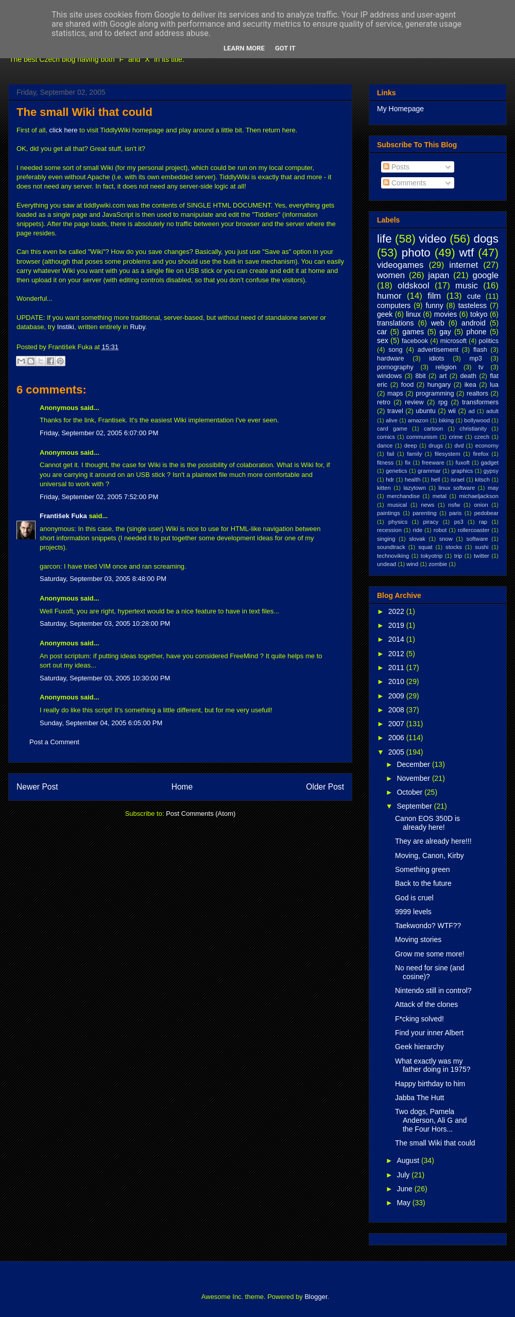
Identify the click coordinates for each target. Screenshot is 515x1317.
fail (390, 454)
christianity (473, 428)
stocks (453, 547)
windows (389, 376)
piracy (431, 522)
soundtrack (391, 547)
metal (440, 496)
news (427, 505)
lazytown (414, 488)
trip (458, 556)
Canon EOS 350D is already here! (427, 822)
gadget (490, 462)
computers (393, 305)
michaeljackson (479, 496)
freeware (433, 462)
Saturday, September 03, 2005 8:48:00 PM (103, 579)
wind (412, 564)
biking (446, 420)
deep (410, 445)
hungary (439, 384)
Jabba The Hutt (419, 1097)
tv (481, 367)
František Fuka (63, 516)
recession (389, 530)
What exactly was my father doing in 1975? (433, 1065)
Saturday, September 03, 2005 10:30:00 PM (105, 678)
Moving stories (418, 939)
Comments (404, 183)
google (486, 275)
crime (455, 437)
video (433, 238)
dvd (459, 445)
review (414, 402)
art (443, 376)
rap (483, 522)
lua (494, 384)
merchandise (403, 496)
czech (481, 437)
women (391, 275)
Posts (396, 167)
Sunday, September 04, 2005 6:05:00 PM (101, 723)
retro (383, 402)
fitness (385, 462)
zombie (437, 564)
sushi (481, 547)
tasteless (472, 305)
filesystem (447, 454)
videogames (400, 265)
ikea (470, 384)
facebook (415, 341)
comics (386, 437)
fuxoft (463, 462)
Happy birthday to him (430, 1084)
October (410, 792)
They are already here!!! (433, 841)
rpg (443, 402)
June (405, 1189)
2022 (397, 611)
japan (438, 275)
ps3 (459, 522)
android (473, 323)
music (466, 285)
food (407, 384)
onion (481, 505)
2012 (397, 653)
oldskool (414, 285)
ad (471, 411)
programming (435, 393)
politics (489, 341)
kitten (384, 488)
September (415, 806)
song (395, 349)
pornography (395, 367)
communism (421, 437)
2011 (397, 667)
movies (445, 314)
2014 (397, 639)
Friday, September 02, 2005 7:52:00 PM (99, 497)
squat (425, 547)
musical (397, 505)
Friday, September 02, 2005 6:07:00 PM (99, 433)
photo (416, 252)
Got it (285, 48)
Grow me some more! (430, 954)
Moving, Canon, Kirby (429, 855)
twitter (481, 556)
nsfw (454, 505)
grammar (429, 471)
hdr (390, 479)
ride (417, 530)
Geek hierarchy (419, 1046)
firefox (480, 454)
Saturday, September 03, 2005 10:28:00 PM (105, 623)
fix (407, 462)
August (409, 1160)
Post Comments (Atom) (200, 813)
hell (435, 479)
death (468, 376)
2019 (397, 625)
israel (458, 479)
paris (455, 513)
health (412, 479)
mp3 (475, 358)
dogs (486, 238)
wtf (466, 252)
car (382, 332)
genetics (396, 471)
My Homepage (400, 109)
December (414, 764)
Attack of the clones (426, 1004)
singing (386, 539)
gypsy (491, 471)
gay (445, 332)
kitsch (482, 479)
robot (440, 530)
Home (182, 786)
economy (487, 445)
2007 (397, 724)
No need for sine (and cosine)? (430, 972)
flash (480, 349)
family (414, 454)
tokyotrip (431, 556)
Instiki (65, 327)
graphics (462, 471)
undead (386, 564)
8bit (420, 376)
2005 (397, 752)
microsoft (453, 341)
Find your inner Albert (429, 1033)
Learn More (244, 48)
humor (389, 296)
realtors (477, 393)
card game (392, 428)
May (404, 1203)
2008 (397, 710)
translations (395, 323)
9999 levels (413, 912)
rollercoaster (474, 530)
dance (384, 445)
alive (392, 420)
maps (395, 393)
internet (463, 265)
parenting (425, 513)
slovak (417, 539)
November (414, 778)
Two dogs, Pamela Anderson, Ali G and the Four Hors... (431, 1120)
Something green (422, 869)
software (477, 539)
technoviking (393, 556)
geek (384, 314)
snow (446, 539)
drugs (435, 445)
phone (477, 332)
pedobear (486, 513)
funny (434, 305)
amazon (418, 420)
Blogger (315, 1297)
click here (63, 130)
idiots (436, 358)
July (404, 1175)
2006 (397, 737)
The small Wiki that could (84, 112)
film (434, 296)
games (413, 332)
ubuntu (426, 411)
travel (395, 411)
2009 (397, 696)
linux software (457, 488)
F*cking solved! (419, 1019)
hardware (390, 358)
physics (397, 522)
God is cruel (414, 898)
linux (413, 314)
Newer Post (37, 786)
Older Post (325, 786)
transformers (480, 402)
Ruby (137, 327)
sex (382, 340)
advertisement (438, 349)
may (493, 488)
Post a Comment (54, 742)
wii (452, 411)
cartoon (433, 428)
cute (473, 296)
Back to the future (423, 883)
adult (492, 411)
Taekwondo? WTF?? (428, 925)
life (384, 238)
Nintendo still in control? (433, 990)
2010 (397, 681)
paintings (388, 513)
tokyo (478, 314)
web (437, 323)
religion (446, 367)
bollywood (477, 420)
